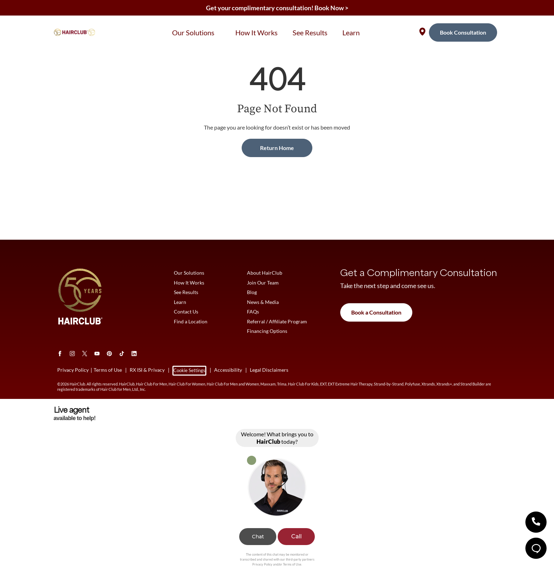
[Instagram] (72, 354)
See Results (186, 292)
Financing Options (267, 332)
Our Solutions (189, 273)
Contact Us (186, 312)
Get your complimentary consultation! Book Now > (277, 8)
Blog (252, 292)
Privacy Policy (262, 565)
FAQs (253, 312)
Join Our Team (263, 283)
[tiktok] (121, 354)
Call (296, 537)
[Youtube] (97, 354)
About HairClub (264, 273)
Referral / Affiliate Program (277, 322)
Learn (180, 302)
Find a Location (190, 322)
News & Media (263, 302)
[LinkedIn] (134, 354)
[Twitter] (84, 354)
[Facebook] (60, 354)
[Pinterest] (109, 354)
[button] (536, 522)
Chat (258, 538)
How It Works (189, 283)
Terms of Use (292, 565)
